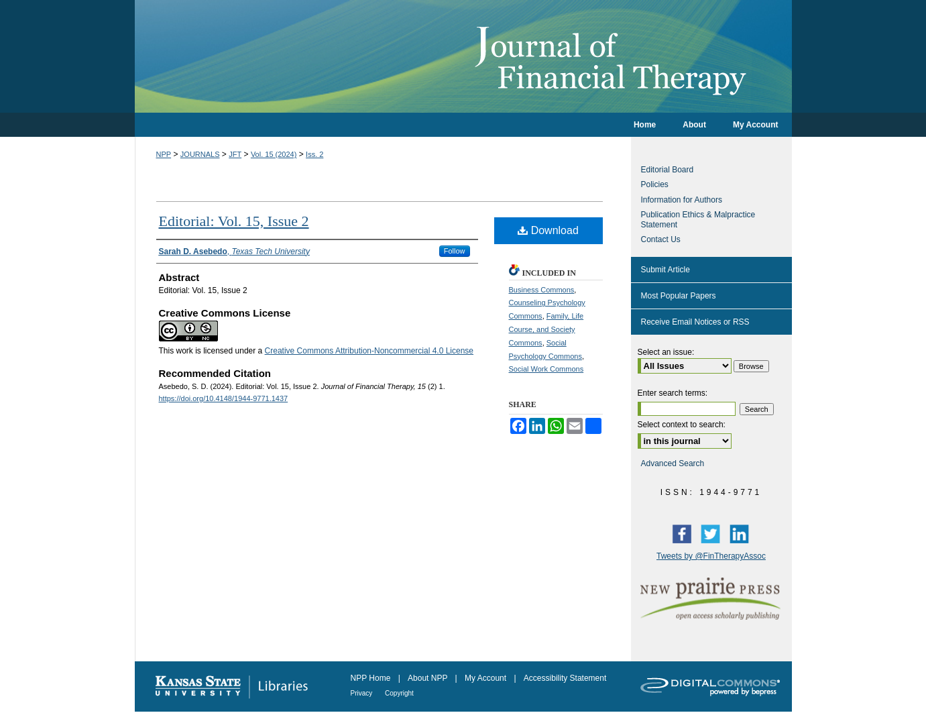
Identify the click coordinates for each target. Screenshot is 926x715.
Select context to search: (682, 424)
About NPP (428, 678)
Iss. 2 (314, 154)
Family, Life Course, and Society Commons (546, 329)
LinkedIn (742, 533)
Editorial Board (667, 169)
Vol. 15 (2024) (274, 154)
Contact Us (661, 239)
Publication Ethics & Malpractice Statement (698, 219)
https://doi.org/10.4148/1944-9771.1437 (223, 398)
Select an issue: (666, 352)
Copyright (399, 693)
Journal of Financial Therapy (463, 56)
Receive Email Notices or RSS (695, 322)
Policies (655, 184)
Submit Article (665, 269)
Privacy (363, 693)
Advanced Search (673, 463)
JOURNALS (200, 154)
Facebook (684, 533)
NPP (164, 154)
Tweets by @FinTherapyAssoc (711, 556)
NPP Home (372, 678)
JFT (235, 154)
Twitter (713, 533)
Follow (454, 251)
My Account (486, 678)
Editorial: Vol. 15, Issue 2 (234, 221)
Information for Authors (681, 200)
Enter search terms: (673, 393)
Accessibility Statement (565, 678)
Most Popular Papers (678, 295)
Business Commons (542, 290)
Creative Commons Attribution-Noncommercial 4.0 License (369, 350)
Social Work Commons (546, 369)
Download (548, 230)
